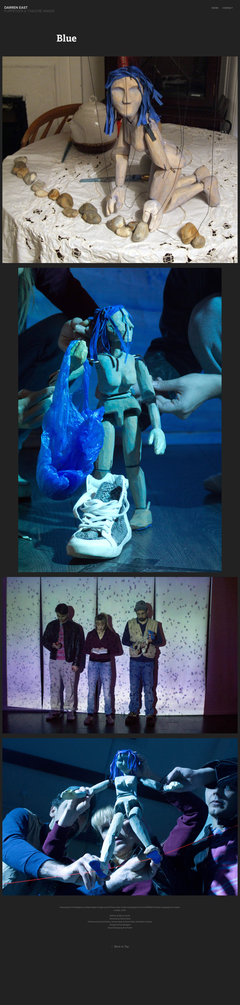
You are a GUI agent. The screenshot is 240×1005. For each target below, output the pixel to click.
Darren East (16, 7)
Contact (227, 8)
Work (215, 8)
